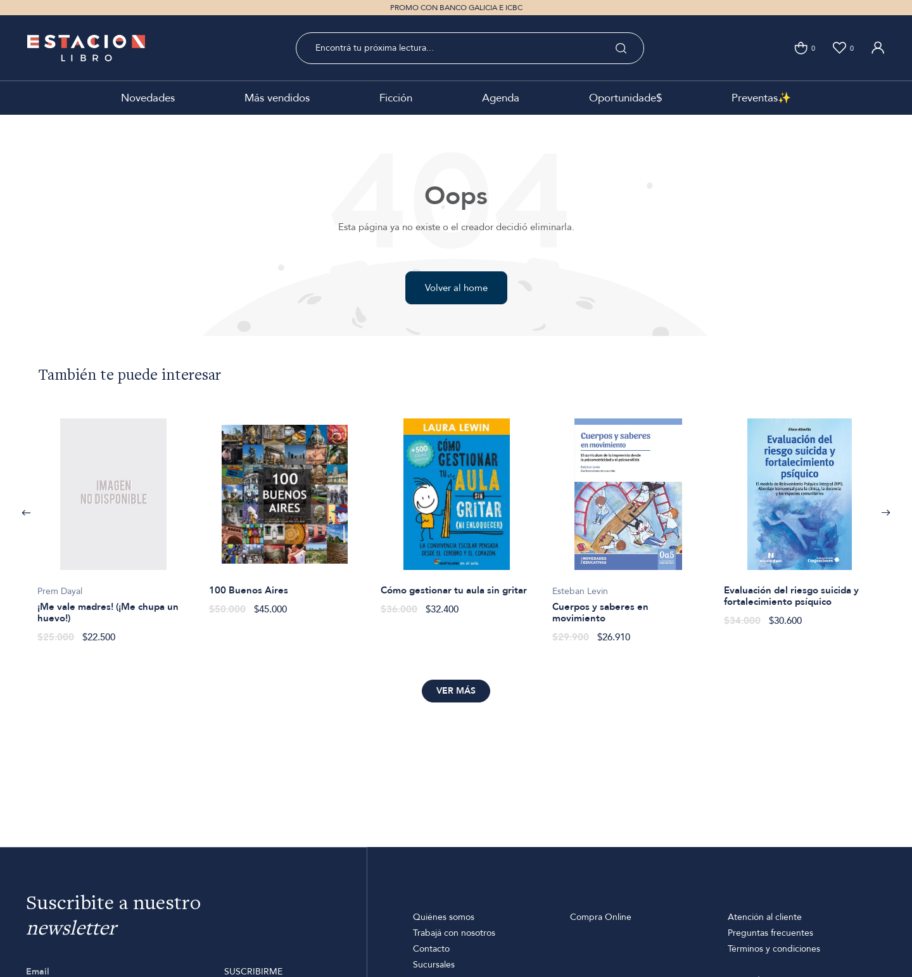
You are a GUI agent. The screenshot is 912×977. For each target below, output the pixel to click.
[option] (113, 524)
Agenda (500, 98)
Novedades (148, 98)
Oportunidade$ (625, 98)
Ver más (456, 691)
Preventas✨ (761, 98)
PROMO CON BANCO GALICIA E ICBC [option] (456, 8)
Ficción (395, 98)
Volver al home (456, 287)
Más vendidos (277, 98)
